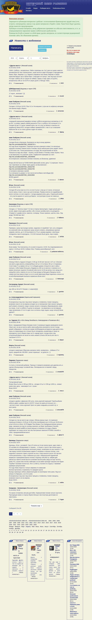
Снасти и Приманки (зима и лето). (75, 604)
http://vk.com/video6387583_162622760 (22, 167)
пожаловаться (53, 83)
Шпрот (61, 340)
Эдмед (61, 132)
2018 (55, 522)
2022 (18, 524)
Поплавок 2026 (74, 564)
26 (12, 532)
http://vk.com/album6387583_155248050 (22, 156)
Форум (35, 8)
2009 (18, 522)
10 (26, 530)
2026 (35, 524)
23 (59, 530)
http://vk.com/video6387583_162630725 (22, 144)
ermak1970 (60, 371)
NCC (61, 83)
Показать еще (36, 506)
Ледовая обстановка (45, 46)
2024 (26, 524)
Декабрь (17, 528)
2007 (10, 522)
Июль (42, 526)
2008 (14, 522)
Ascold (61, 96)
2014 (39, 522)
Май (33, 526)
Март (23, 526)
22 (56, 530)
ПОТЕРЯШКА (71, 54)
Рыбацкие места (45, 8)
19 (49, 530)
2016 (47, 522)
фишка (61, 179)
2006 (58, 520)
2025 (30, 524)
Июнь (37, 526)
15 (38, 530)
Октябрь (59, 526)
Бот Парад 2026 (74, 545)
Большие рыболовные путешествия (74, 595)
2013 (35, 522)
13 (33, 530)
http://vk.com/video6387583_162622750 (22, 169)
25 (10, 532)
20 (51, 530)
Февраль (17, 526)
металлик (60, 111)
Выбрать (45, 58)
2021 (14, 524)
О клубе (28, 8)
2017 (51, 522)
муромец (60, 355)
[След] (20, 513)
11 (28, 530)
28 (17, 532)
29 (20, 532)
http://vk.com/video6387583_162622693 (22, 175)
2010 (22, 522)
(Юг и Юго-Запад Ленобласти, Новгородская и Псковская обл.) (34, 320)
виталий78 (59, 410)
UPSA (61, 198)
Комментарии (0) (18, 83)
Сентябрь (53, 526)
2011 (26, 522)
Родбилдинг (73, 569)
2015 (43, 522)
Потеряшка (42, 50)
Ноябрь (11, 528)
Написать (16, 47)
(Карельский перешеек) (24, 297)
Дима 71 (60, 435)
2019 (59, 522)
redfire (61, 482)
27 (15, 532)
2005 (54, 520)
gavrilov (60, 291)
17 (44, 530)
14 (36, 530)
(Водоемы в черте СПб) (22, 89)
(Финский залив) (20, 65)
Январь (11, 526)
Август (47, 526)
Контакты (29, 10)
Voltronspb (60, 278)
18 (46, 530)
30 (22, 532)
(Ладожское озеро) (18, 360)
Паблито (60, 217)
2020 (10, 524)
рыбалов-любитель (57, 251)
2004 (50, 520)
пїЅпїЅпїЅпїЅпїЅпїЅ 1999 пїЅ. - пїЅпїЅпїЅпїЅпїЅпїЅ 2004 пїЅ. (28, 520)
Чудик (61, 499)
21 (54, 530)
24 (61, 530)
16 (41, 530)
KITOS (61, 236)
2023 (22, 524)
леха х (61, 390)
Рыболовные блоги (59, 8)
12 (31, 530)
